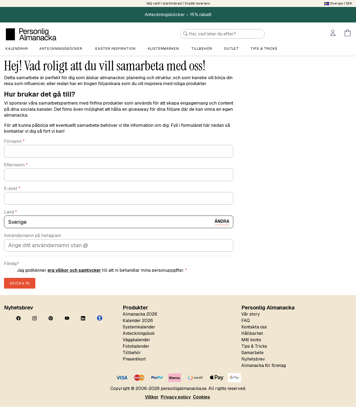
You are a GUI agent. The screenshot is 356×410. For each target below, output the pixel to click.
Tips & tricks (264, 49)
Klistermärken (163, 49)
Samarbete (252, 356)
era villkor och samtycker (74, 273)
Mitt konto (251, 343)
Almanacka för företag (263, 368)
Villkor (152, 400)
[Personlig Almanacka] (31, 34)
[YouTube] (67, 322)
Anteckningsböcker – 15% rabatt (178, 14)
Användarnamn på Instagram (32, 239)
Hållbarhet (252, 336)
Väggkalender (136, 343)
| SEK (338, 3)
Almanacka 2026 (140, 317)
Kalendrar (17, 49)
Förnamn (14, 145)
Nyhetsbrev (253, 362)
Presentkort (134, 362)
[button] (99, 321)
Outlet (231, 49)
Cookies (201, 400)
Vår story (250, 317)
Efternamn (16, 168)
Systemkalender (139, 330)
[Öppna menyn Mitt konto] (334, 33)
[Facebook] (18, 322)
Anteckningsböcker (60, 49)
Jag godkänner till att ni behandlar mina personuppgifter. (102, 273)
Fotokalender (136, 349)
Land (10, 215)
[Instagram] (34, 322)
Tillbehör (201, 49)
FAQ (245, 324)
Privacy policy (176, 400)
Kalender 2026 (138, 324)
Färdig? (11, 267)
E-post (12, 192)
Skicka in (20, 286)
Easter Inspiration (115, 49)
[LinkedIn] (83, 322)
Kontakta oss (254, 330)
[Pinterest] (50, 322)
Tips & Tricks (254, 349)
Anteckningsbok (139, 336)
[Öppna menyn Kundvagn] (348, 33)
